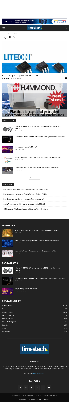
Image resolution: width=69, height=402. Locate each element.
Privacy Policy (16, 396)
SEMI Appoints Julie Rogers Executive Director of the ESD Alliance (25, 209)
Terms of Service (27, 396)
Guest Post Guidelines (50, 396)
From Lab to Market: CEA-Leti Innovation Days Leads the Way (24, 199)
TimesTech (5, 78)
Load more (34, 178)
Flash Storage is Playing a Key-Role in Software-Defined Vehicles (25, 194)
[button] (3, 28)
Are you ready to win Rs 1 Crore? (26, 147)
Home (4, 34)
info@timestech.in (38, 373)
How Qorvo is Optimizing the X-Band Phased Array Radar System (25, 189)
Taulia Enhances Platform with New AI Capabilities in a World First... (37, 168)
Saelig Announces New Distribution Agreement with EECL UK (24, 204)
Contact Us (38, 396)
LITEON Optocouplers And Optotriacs (21, 75)
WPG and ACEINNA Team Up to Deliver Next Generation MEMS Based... (38, 157)
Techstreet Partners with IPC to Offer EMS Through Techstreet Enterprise (40, 136)
